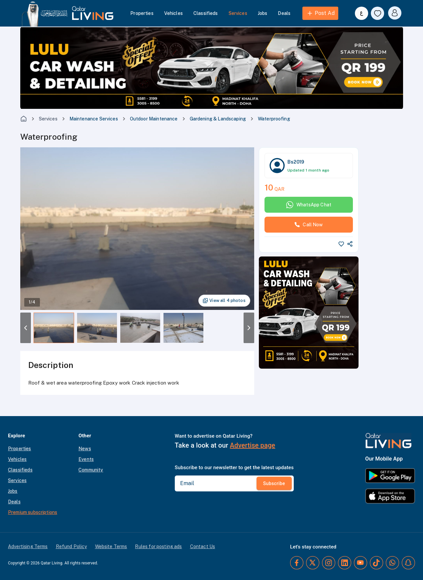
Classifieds (205, 13)
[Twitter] (312, 562)
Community (90, 469)
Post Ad (320, 13)
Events (86, 459)
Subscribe (274, 483)
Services (238, 13)
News (84, 448)
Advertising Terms (28, 546)
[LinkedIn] (344, 562)
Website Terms (111, 546)
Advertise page (252, 445)
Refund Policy (71, 546)
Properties (142, 13)
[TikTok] (376, 562)
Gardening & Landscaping (218, 118)
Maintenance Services (93, 118)
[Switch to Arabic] (361, 13)
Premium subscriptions (32, 512)
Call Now (308, 225)
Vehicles (173, 13)
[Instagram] (328, 562)
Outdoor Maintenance (154, 118)
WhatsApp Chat (308, 205)
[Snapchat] (408, 562)
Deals (284, 13)
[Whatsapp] (392, 562)
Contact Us (202, 546)
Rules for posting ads (158, 546)
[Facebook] (296, 562)
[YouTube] (360, 562)
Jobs (262, 13)
